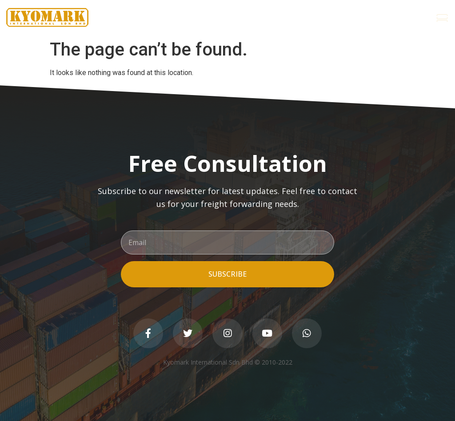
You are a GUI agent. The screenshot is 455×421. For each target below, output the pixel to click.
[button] (442, 18)
